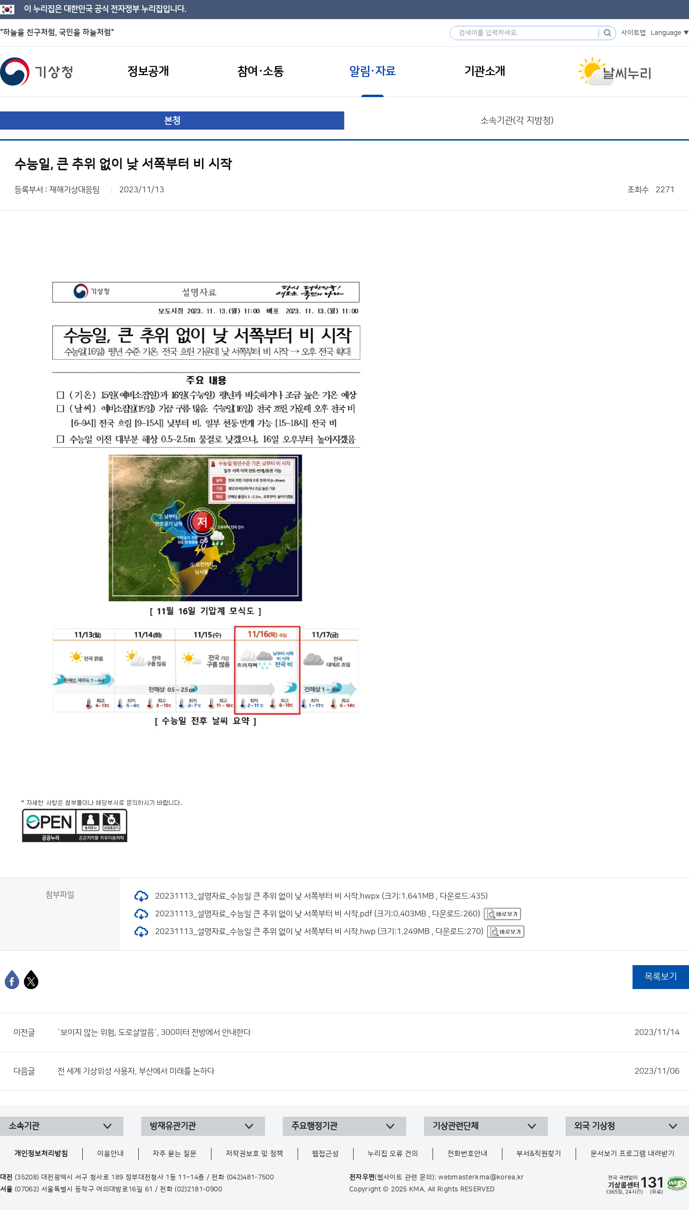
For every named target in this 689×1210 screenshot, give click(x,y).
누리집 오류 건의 (392, 1154)
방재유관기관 (173, 1126)
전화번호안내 (467, 1154)
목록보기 (661, 977)
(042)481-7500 (250, 1177)
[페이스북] (12, 979)
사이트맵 (633, 33)
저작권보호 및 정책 (254, 1154)
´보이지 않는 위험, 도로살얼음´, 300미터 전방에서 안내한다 (368, 1032)
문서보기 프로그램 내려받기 (632, 1154)
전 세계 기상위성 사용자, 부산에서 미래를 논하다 (368, 1071)
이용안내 (110, 1154)
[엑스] (31, 979)
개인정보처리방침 (41, 1154)
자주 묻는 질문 (175, 1154)
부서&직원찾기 (538, 1154)
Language (666, 33)
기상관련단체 (455, 1126)
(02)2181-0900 (198, 1189)
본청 (172, 121)
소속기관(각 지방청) (517, 121)
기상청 (36, 71)
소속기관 (24, 1126)
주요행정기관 (314, 1126)
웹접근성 (325, 1154)
